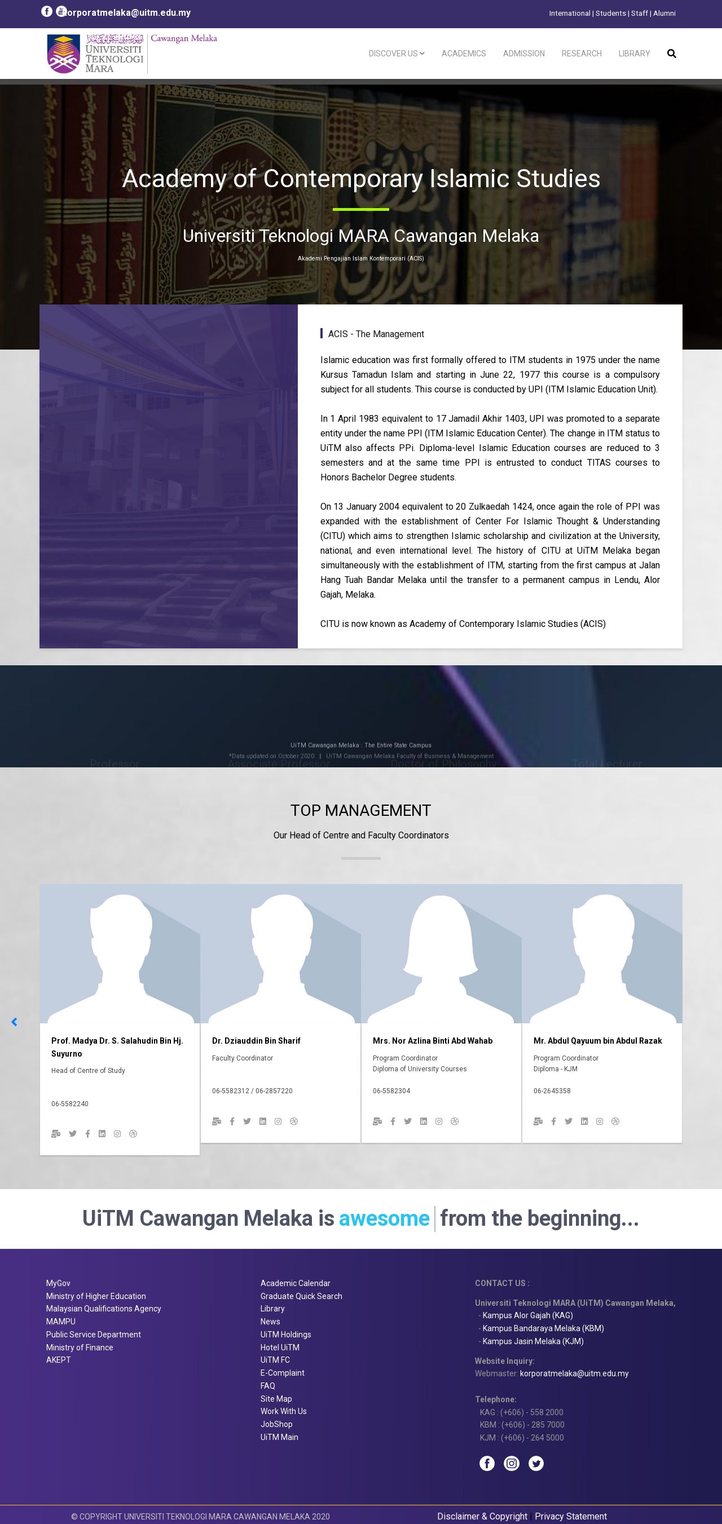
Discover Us (393, 53)
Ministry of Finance (79, 1347)
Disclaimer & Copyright (482, 1516)
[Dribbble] (133, 1134)
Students (611, 13)
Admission (524, 53)
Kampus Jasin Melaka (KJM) (533, 1341)
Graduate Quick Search (301, 1296)
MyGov (58, 1283)
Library (634, 53)
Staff (639, 13)
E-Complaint (283, 1372)
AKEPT (58, 1359)
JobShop (277, 1424)
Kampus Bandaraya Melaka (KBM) (543, 1328)
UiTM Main (279, 1437)
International (570, 13)
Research (582, 53)
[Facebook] (87, 1134)
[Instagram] (117, 1134)
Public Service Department (93, 1334)
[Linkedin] (102, 1134)
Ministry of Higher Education (96, 1296)
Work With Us (284, 1411)
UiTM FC (275, 1359)
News (270, 1321)
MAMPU (61, 1321)
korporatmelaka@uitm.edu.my (126, 12)
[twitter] (73, 1134)
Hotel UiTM (280, 1347)
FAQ (268, 1385)
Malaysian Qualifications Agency (103, 1308)
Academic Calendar (296, 1283)
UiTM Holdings (286, 1334)
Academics (464, 53)
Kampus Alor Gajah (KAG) (528, 1315)
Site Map (276, 1398)
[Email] (55, 1134)
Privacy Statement (571, 1516)
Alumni (664, 13)
